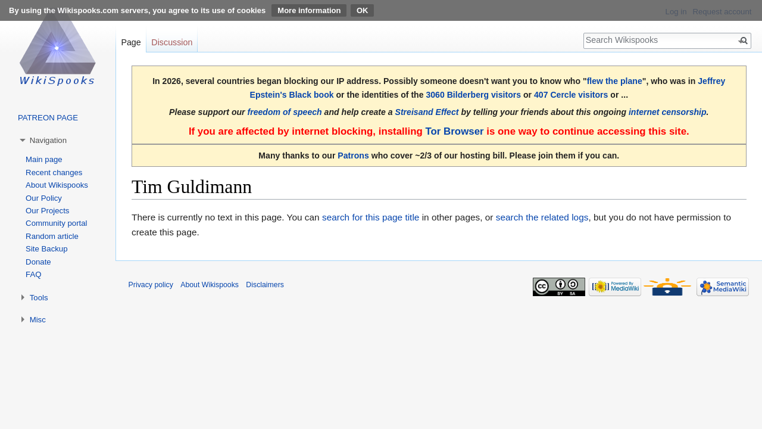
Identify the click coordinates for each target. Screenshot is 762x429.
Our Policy (44, 198)
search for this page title (370, 217)
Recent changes (54, 172)
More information (309, 10)
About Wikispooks (57, 185)
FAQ (33, 274)
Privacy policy (151, 285)
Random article (52, 236)
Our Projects (47, 210)
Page (130, 42)
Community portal (56, 223)
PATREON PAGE (48, 117)
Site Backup (46, 248)
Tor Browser (454, 131)
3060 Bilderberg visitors (473, 95)
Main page (44, 159)
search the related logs (542, 217)
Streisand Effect (427, 112)
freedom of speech (285, 112)
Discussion (171, 42)
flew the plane (614, 81)
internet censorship (668, 112)
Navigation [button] (48, 140)
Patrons (353, 155)
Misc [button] (38, 319)
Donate (38, 261)
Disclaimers (265, 285)
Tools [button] (39, 297)
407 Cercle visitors (571, 95)
